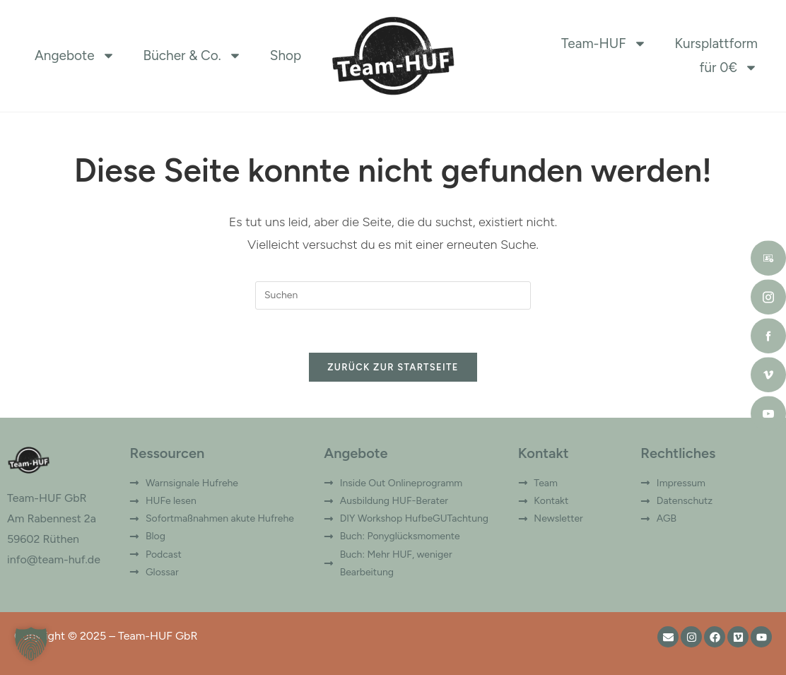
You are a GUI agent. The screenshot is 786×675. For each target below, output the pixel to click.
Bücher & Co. (192, 56)
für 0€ (729, 68)
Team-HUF (604, 44)
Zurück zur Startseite (392, 367)
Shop (286, 55)
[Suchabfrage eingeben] (393, 295)
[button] (31, 644)
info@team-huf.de (53, 559)
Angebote (75, 56)
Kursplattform (716, 43)
